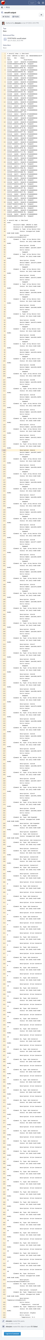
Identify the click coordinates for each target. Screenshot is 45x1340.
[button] (43, 2)
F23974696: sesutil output (17, 38)
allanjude (18, 23)
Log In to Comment (12, 1334)
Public (17, 16)
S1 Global (34, 1326)
